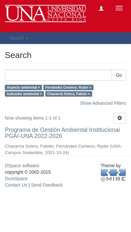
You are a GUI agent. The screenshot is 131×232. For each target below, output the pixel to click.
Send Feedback (47, 185)
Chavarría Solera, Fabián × (68, 94)
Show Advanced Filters (103, 103)
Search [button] (19, 38)
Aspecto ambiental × (23, 87)
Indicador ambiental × (24, 94)
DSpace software (22, 165)
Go (119, 75)
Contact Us (16, 185)
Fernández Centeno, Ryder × (68, 87)
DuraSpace (16, 178)
